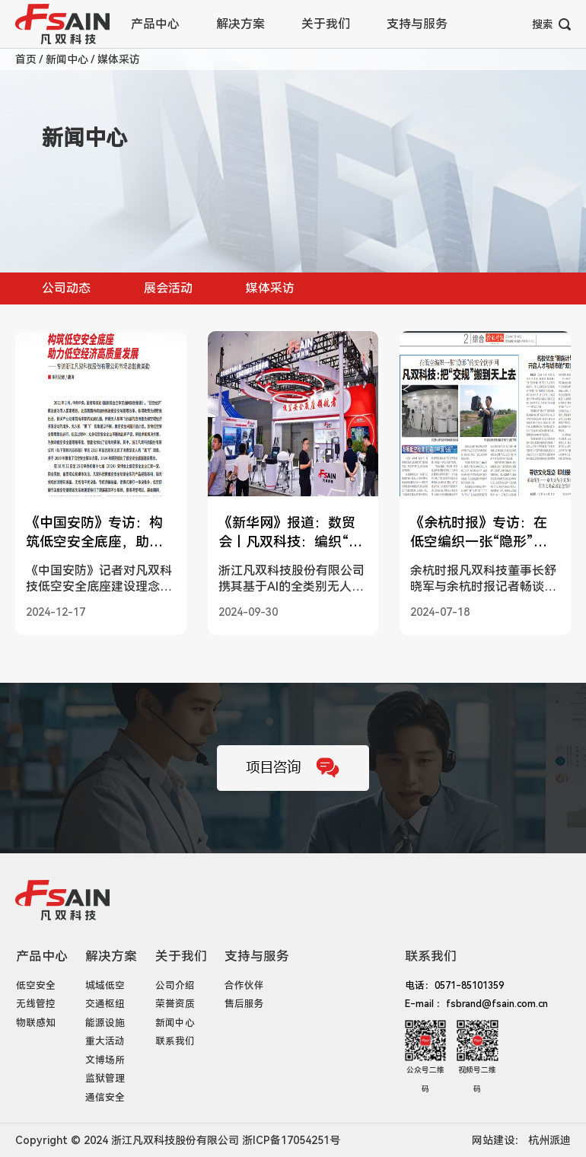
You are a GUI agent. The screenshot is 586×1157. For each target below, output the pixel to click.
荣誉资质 (175, 1003)
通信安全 (105, 1097)
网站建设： (498, 1140)
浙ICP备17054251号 (291, 1140)
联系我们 (175, 1041)
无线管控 (36, 1003)
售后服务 (244, 1003)
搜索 (551, 24)
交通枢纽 (105, 1003)
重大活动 (105, 1041)
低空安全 (36, 985)
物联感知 (36, 1022)
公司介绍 (175, 985)
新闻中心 (68, 59)
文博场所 (105, 1060)
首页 (27, 59)
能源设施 (105, 1022)
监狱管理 (105, 1078)
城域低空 (105, 985)
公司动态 (66, 288)
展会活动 (168, 288)
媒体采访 (118, 59)
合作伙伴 (244, 985)
